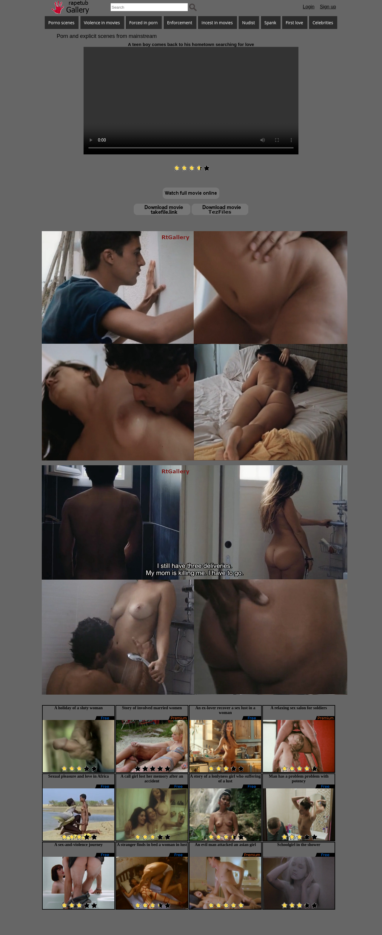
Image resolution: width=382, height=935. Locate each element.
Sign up (328, 6)
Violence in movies (102, 22)
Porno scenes (61, 22)
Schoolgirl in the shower (298, 844)
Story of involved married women (152, 708)
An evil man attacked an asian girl (225, 844)
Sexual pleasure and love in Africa (78, 776)
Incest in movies (217, 22)
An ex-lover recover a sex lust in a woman (225, 710)
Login (309, 6)
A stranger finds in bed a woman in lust (152, 844)
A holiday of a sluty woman (78, 708)
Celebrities (322, 22)
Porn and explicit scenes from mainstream (107, 36)
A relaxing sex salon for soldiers (299, 708)
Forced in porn (143, 22)
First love (294, 22)
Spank (270, 22)
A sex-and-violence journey (78, 844)
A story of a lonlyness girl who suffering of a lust (225, 778)
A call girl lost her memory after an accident (152, 778)
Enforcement (179, 22)
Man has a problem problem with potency (299, 778)
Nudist (248, 22)
